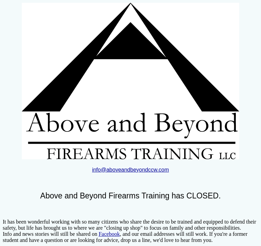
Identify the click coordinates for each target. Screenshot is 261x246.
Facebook (109, 234)
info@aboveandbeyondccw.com (130, 170)
